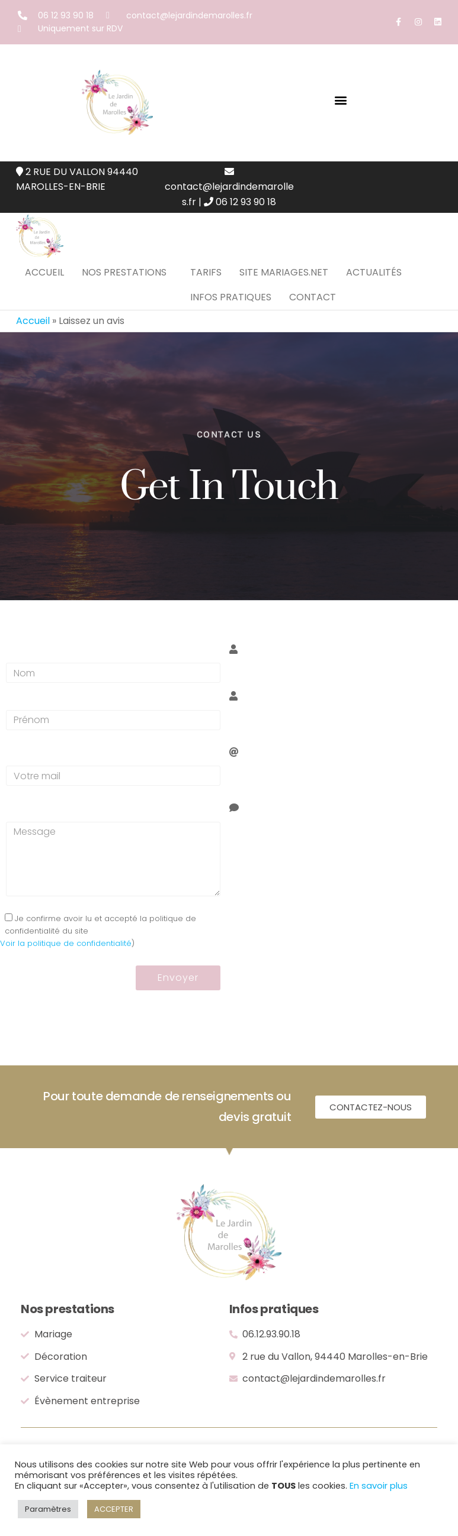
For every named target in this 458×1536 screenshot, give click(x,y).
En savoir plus (379, 1486)
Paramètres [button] (48, 1509)
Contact (312, 331)
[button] (341, 99)
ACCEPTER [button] (113, 1509)
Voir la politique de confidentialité (66, 987)
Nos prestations (124, 283)
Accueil (44, 283)
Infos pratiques (230, 331)
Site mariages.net (283, 283)
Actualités (374, 283)
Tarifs (206, 283)
